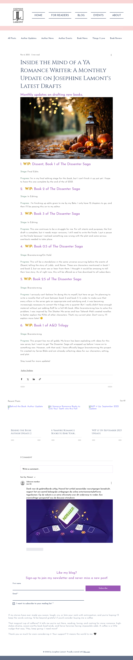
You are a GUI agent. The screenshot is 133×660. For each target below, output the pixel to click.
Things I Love (98, 38)
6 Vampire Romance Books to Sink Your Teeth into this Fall (63, 432)
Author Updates (28, 38)
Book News (82, 38)
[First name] (48, 588)
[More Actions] (111, 483)
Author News (47, 38)
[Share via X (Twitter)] (27, 379)
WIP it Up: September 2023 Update (107, 432)
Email (15, 594)
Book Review (116, 38)
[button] (60, 15)
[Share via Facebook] (21, 379)
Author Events (65, 38)
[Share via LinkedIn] (34, 379)
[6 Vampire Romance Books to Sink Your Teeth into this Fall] (66, 415)
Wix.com (86, 652)
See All (122, 401)
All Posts (12, 38)
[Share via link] (40, 379)
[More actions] (111, 54)
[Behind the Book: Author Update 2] (26, 415)
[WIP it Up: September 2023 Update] (107, 415)
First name (17, 583)
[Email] (48, 598)
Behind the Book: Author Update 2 (21, 432)
